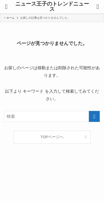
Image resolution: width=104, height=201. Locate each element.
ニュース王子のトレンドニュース (52, 6)
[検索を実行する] (94, 116)
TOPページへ (52, 137)
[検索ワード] (52, 116)
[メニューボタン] (6, 6)
